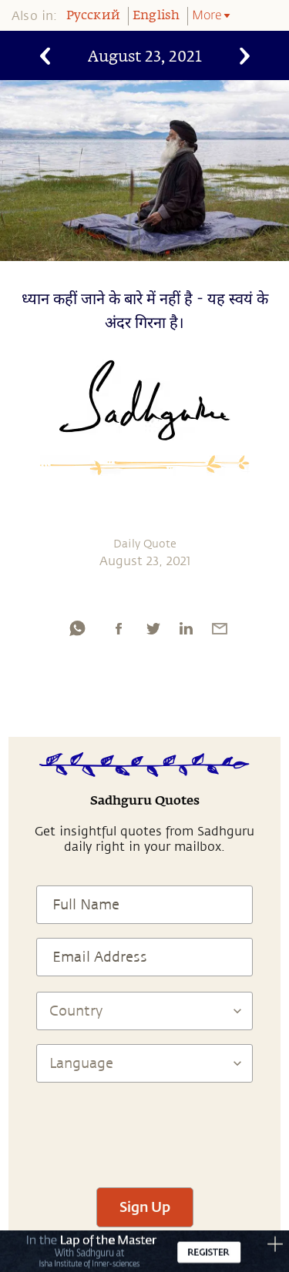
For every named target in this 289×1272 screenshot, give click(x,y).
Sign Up (144, 1206)
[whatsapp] (77, 628)
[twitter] (152, 628)
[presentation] (145, 1128)
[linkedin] (186, 628)
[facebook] (118, 628)
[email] (219, 628)
